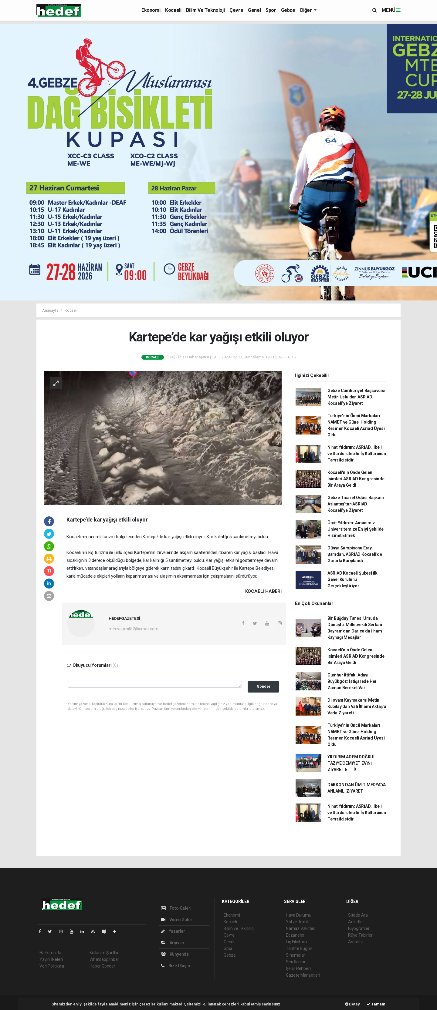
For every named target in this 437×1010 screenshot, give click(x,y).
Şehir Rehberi (298, 968)
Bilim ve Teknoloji (205, 10)
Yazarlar (173, 931)
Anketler (356, 921)
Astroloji (355, 941)
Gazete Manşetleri (303, 975)
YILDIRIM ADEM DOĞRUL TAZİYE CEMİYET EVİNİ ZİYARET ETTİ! (351, 763)
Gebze (288, 10)
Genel (254, 10)
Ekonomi (150, 10)
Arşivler (173, 942)
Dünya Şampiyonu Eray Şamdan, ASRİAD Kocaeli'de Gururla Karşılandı (354, 554)
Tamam (376, 1004)
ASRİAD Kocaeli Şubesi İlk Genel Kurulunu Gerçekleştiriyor (352, 579)
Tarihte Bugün (299, 948)
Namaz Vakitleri (300, 928)
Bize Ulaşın (175, 965)
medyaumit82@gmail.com (133, 628)
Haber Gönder (102, 966)
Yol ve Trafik (297, 921)
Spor (271, 10)
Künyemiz (175, 954)
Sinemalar (295, 955)
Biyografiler (359, 928)
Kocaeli (173, 10)
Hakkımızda (50, 952)
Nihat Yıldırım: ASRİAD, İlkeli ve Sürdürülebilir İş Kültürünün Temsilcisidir (356, 453)
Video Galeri (177, 919)
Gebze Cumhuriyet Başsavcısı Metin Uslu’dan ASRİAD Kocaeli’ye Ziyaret (356, 397)
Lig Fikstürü (296, 941)
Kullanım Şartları (105, 952)
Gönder (263, 686)
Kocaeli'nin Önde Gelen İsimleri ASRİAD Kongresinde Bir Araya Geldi (355, 479)
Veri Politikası (51, 966)
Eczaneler (295, 935)
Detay (352, 1004)
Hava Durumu (298, 915)
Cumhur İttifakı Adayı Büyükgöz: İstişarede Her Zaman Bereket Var (352, 681)
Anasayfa (50, 310)
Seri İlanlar (296, 961)
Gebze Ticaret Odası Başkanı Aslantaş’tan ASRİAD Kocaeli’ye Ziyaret (355, 504)
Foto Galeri (176, 908)
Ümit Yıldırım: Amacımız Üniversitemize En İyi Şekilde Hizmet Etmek (355, 529)
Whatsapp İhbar (104, 959)
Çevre (236, 10)
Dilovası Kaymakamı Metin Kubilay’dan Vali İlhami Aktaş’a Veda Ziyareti (356, 706)
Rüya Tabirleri (360, 935)
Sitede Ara (358, 915)
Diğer (306, 10)
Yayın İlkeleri (51, 959)
